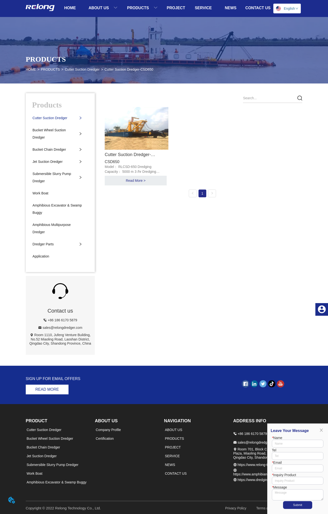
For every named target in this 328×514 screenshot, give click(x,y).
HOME (31, 69)
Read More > (136, 180)
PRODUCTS (50, 69)
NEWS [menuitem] (230, 8)
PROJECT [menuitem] (176, 8)
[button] (103, 8)
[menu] (164, 8)
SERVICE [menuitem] (203, 8)
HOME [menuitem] (70, 8)
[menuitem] (103, 8)
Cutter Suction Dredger (82, 69)
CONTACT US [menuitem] (258, 8)
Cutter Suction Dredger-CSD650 (128, 69)
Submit (297, 505)
